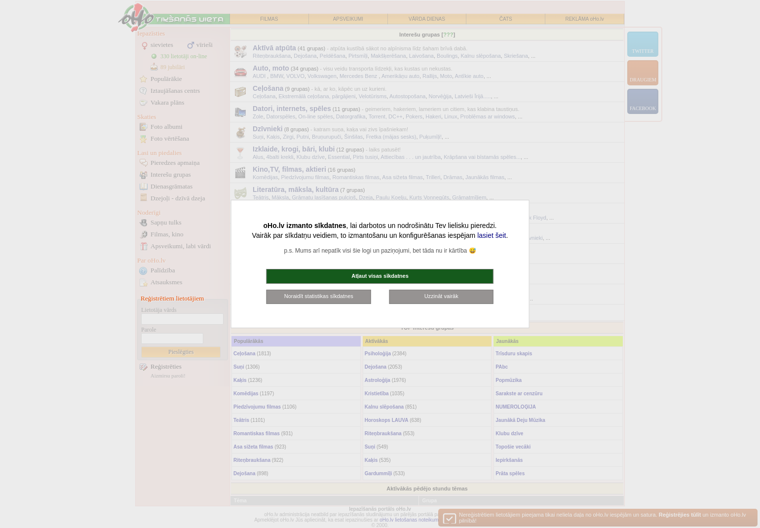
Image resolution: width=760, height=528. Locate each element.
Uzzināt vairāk (441, 296)
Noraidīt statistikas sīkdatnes (318, 296)
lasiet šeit (491, 235)
